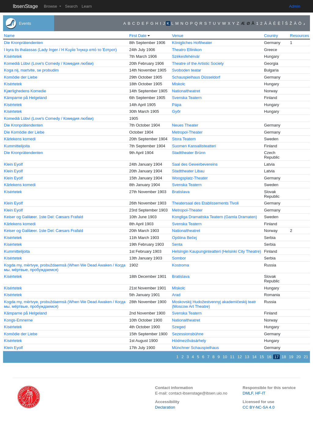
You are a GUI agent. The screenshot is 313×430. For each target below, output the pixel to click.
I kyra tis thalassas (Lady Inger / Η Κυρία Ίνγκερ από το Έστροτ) (60, 49)
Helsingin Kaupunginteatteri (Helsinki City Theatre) (216, 251)
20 (298, 357)
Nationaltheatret (186, 91)
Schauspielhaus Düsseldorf (196, 77)
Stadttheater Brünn (188, 152)
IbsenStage (25, 6)
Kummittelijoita (17, 146)
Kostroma (180, 265)
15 (262, 357)
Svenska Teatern (187, 97)
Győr (176, 111)
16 (269, 357)
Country (271, 35)
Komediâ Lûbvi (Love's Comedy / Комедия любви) (49, 63)
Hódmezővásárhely (189, 340)
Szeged (179, 327)
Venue (177, 35)
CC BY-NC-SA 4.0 (258, 407)
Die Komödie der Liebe (24, 132)
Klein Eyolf (13, 164)
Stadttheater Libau (188, 171)
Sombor (179, 258)
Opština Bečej (184, 237)
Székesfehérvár (186, 56)
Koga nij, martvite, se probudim (31, 70)
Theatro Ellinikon (187, 49)
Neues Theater (185, 125)
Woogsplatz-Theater (190, 178)
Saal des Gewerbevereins (195, 164)
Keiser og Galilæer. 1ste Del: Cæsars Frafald (43, 217)
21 (306, 357)
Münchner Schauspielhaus (195, 347)
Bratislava (181, 191)
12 (240, 357)
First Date (137, 35)
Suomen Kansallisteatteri (194, 146)
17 (276, 357)
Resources (299, 35)
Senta (177, 244)
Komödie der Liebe (20, 77)
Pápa (176, 104)
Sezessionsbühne (188, 334)
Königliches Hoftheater (192, 42)
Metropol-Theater (187, 132)
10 (225, 357)
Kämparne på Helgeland (25, 97)
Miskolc (178, 84)
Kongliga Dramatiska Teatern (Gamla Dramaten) (214, 217)
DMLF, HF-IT (254, 393)
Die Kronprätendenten (23, 42)
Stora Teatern (184, 139)
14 (254, 357)
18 (284, 357)
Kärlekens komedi (19, 139)
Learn (87, 6)
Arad (176, 294)
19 (291, 357)
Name (9, 35)
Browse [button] (51, 6)
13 (247, 357)
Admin (294, 6)
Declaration (165, 407)
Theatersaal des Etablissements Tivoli (205, 203)
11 (232, 357)
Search (71, 6)
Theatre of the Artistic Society (198, 63)
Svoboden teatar (186, 70)
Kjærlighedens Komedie (25, 91)
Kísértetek (13, 56)
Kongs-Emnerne (18, 320)
